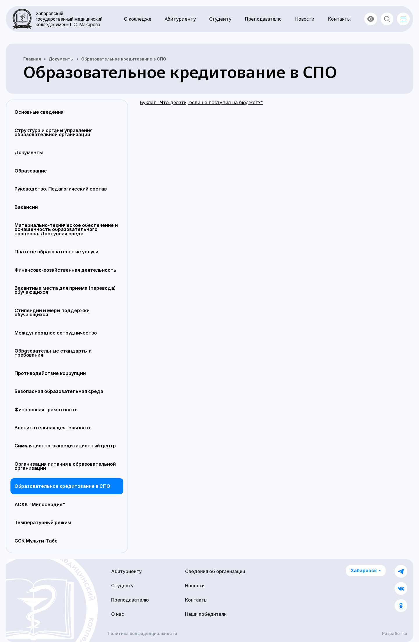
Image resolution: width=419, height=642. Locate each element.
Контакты (339, 19)
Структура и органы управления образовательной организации (54, 132)
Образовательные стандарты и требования (53, 353)
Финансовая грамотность (46, 409)
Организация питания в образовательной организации (65, 466)
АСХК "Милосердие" (40, 504)
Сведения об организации (215, 571)
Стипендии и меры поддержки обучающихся (52, 312)
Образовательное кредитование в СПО (62, 486)
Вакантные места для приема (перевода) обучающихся (65, 290)
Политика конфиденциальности (142, 633)
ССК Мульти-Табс (36, 541)
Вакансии (26, 207)
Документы (29, 152)
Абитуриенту (180, 19)
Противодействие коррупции (50, 373)
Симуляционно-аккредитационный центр (65, 446)
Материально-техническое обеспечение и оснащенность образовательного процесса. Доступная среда (66, 229)
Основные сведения (39, 112)
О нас (117, 614)
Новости (305, 19)
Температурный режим (43, 522)
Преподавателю (263, 19)
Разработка (394, 633)
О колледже (137, 19)
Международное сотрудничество (56, 333)
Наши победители (206, 614)
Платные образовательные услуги (56, 252)
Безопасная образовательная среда (59, 391)
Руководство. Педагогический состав (61, 189)
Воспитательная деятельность (53, 428)
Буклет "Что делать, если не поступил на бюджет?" (201, 102)
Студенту (220, 19)
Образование (31, 171)
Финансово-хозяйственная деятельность (65, 270)
